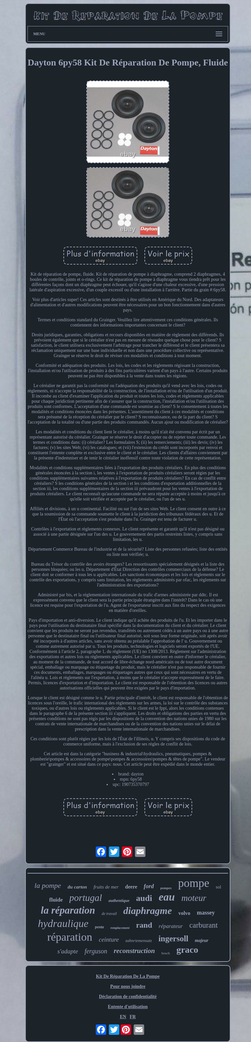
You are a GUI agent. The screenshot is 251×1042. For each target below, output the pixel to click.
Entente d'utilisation (128, 1006)
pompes (166, 888)
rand (144, 925)
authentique (119, 900)
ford (149, 886)
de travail (109, 913)
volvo (184, 913)
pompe (193, 883)
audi (144, 898)
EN (123, 1016)
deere (131, 887)
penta (99, 927)
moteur (194, 898)
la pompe (47, 885)
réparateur (171, 926)
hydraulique (63, 923)
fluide (56, 900)
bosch (165, 953)
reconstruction (134, 951)
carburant (203, 925)
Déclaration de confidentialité (128, 996)
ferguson (96, 951)
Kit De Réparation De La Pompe (128, 976)
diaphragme (147, 910)
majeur (201, 940)
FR (133, 1016)
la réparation (68, 910)
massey (206, 912)
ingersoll (174, 938)
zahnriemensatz (139, 940)
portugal (85, 897)
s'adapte (67, 951)
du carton (77, 887)
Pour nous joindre (127, 986)
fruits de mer (106, 887)
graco (187, 950)
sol (218, 887)
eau (167, 897)
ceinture (109, 939)
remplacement (119, 928)
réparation (69, 937)
